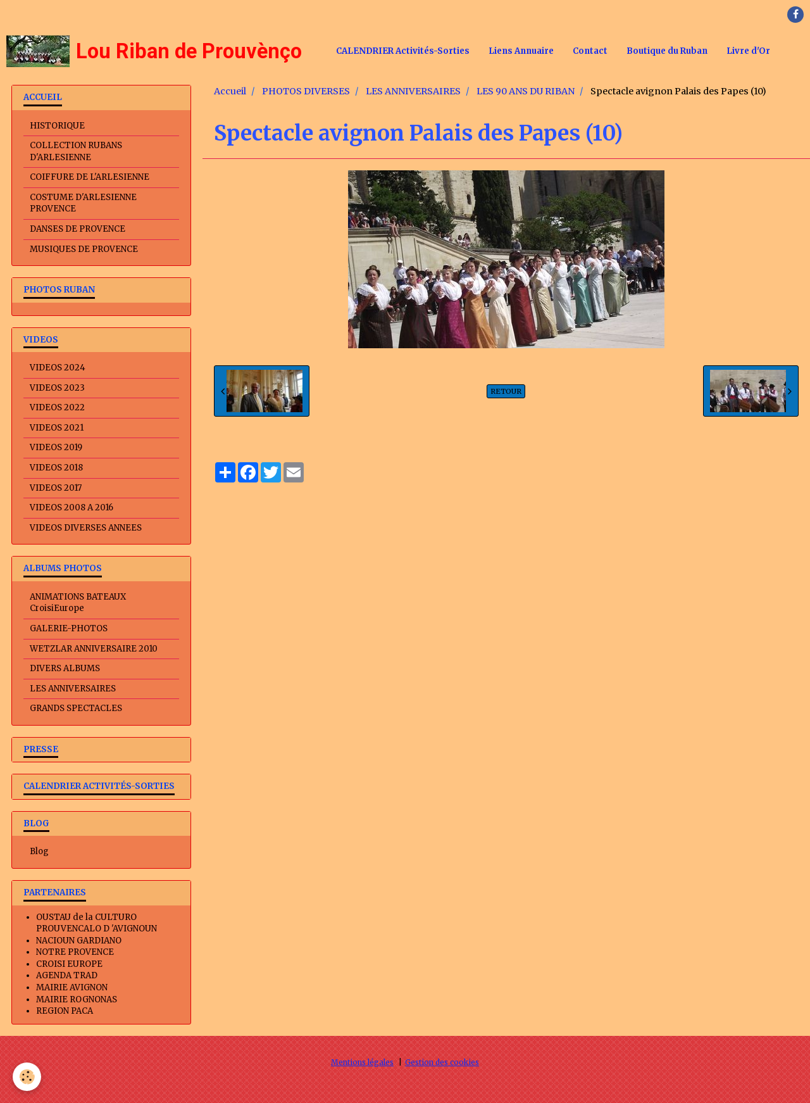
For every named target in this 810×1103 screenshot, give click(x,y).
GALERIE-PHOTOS (69, 628)
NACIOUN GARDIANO (79, 940)
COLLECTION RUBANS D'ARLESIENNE (76, 151)
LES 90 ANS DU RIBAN (526, 91)
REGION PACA (64, 1010)
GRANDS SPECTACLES (76, 708)
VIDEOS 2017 (56, 487)
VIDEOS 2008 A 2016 (71, 507)
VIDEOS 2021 (57, 427)
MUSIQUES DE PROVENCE (84, 249)
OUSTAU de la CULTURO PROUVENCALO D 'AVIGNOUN (96, 923)
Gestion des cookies (442, 1062)
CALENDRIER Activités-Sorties (403, 51)
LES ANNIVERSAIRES (413, 91)
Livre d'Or (748, 51)
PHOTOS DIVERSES (306, 91)
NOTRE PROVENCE (75, 952)
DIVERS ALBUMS (65, 668)
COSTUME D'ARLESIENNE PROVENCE (83, 203)
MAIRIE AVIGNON (72, 987)
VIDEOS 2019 (56, 447)
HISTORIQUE (57, 125)
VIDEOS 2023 (57, 387)
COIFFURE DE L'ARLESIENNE (89, 177)
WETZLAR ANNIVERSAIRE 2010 (94, 648)
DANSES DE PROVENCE (77, 229)
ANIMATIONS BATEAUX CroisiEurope (78, 602)
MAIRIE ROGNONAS (76, 999)
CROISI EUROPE (69, 964)
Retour (505, 391)
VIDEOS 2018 (56, 467)
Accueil (230, 91)
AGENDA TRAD (66, 975)
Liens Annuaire (521, 51)
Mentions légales (362, 1062)
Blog (39, 851)
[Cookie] (27, 1076)
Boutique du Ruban (666, 51)
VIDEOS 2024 (57, 367)
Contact (590, 51)
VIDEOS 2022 (57, 407)
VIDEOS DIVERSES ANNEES (86, 527)
